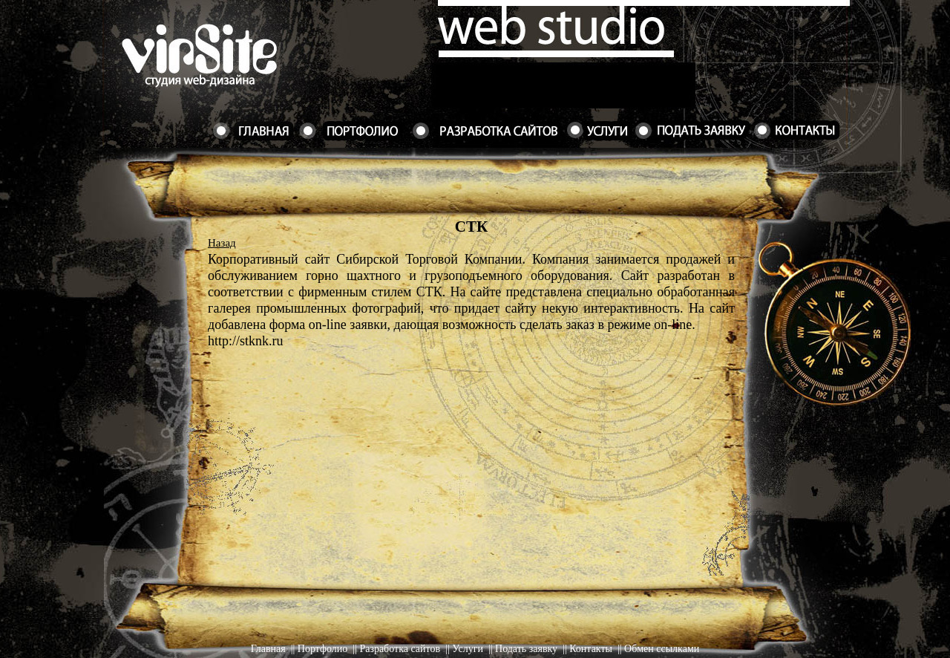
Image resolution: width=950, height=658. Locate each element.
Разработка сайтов (399, 648)
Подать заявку (526, 648)
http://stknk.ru (246, 340)
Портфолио (322, 648)
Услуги (467, 648)
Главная (268, 648)
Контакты (590, 648)
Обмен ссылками (661, 648)
